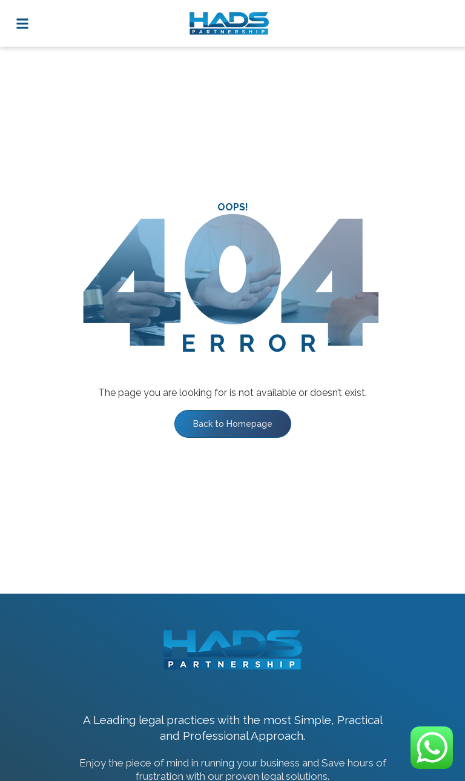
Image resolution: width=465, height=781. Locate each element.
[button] (22, 23)
